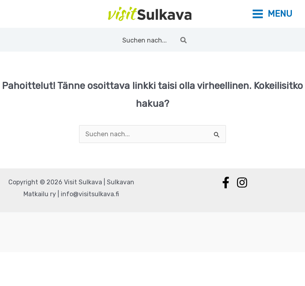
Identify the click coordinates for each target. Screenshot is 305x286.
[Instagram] (242, 182)
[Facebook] (226, 182)
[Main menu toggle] (272, 14)
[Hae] (184, 40)
